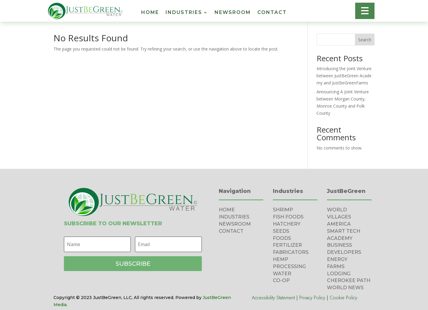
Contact (272, 12)
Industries (184, 12)
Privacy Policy (312, 297)
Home (150, 12)
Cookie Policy (343, 297)
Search (364, 40)
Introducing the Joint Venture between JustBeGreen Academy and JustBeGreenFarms (344, 76)
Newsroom (233, 12)
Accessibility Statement (273, 297)
